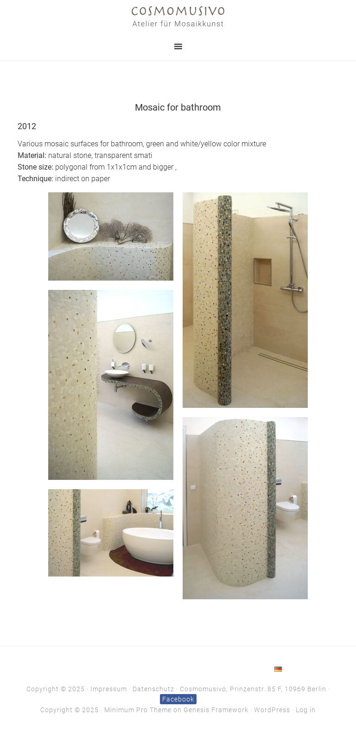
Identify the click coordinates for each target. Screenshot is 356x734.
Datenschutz (153, 689)
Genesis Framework (216, 710)
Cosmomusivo (178, 16)
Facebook (178, 699)
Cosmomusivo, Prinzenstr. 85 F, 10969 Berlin (253, 689)
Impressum (108, 689)
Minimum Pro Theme (138, 710)
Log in (306, 710)
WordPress (272, 710)
